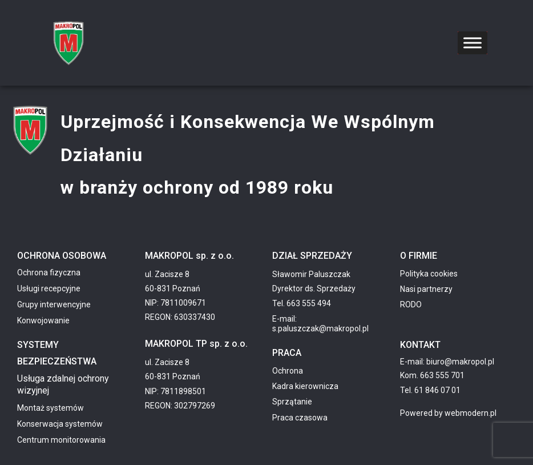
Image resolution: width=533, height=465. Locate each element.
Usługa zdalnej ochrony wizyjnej (63, 384)
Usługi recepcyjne (48, 288)
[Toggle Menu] (472, 42)
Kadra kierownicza (305, 386)
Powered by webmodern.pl (448, 413)
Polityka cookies (429, 273)
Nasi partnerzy (426, 289)
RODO (411, 304)
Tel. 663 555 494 (301, 303)
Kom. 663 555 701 (432, 375)
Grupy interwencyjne (54, 304)
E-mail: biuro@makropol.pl (447, 361)
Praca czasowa (300, 417)
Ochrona (287, 370)
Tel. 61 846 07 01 (430, 390)
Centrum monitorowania (61, 439)
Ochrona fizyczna (48, 272)
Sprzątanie (292, 401)
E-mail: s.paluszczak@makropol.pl (320, 323)
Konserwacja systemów (60, 423)
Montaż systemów (50, 407)
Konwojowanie (43, 320)
